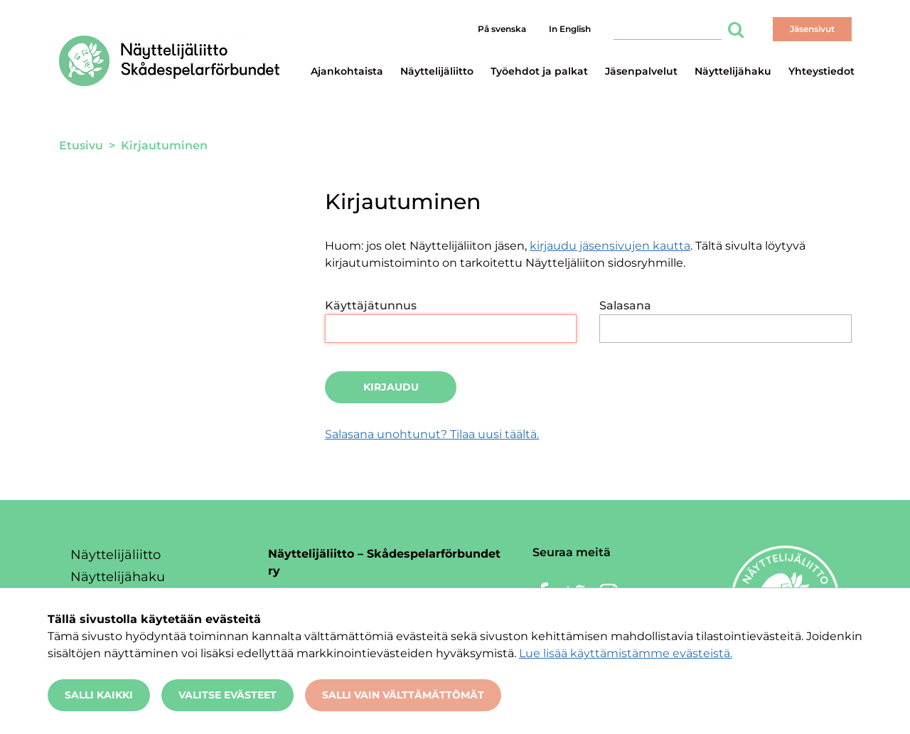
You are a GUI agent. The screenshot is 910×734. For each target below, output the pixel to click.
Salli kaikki (99, 694)
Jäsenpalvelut (641, 71)
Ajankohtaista (347, 71)
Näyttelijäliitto (436, 71)
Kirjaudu (391, 387)
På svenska (502, 28)
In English (570, 28)
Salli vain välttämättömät (403, 694)
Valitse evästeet (227, 694)
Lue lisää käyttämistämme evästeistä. (625, 653)
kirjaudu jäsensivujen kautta (610, 245)
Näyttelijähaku (733, 71)
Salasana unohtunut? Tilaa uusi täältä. (432, 434)
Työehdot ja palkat (539, 71)
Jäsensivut (812, 28)
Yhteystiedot (821, 71)
